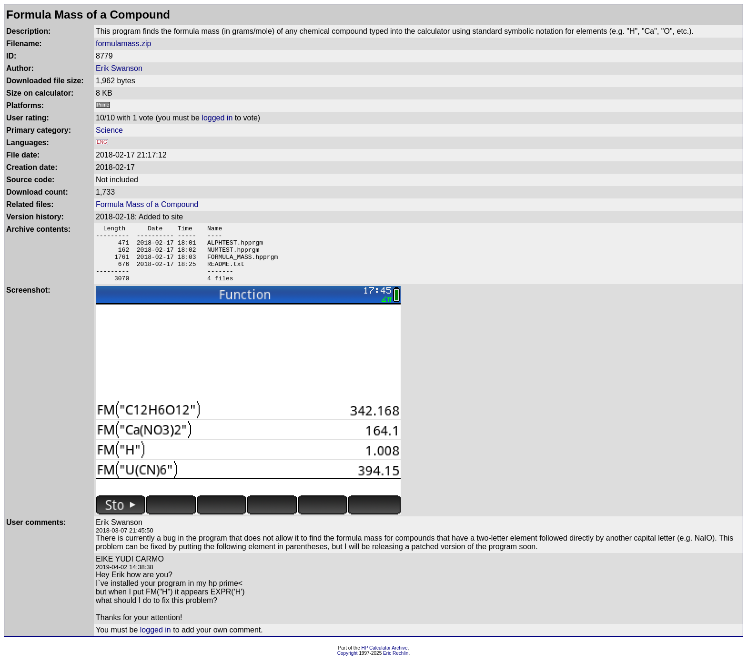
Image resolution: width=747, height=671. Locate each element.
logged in (217, 118)
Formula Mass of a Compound (147, 204)
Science (109, 130)
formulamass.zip (123, 43)
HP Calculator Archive (385, 659)
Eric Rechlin (395, 664)
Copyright (347, 664)
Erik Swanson (119, 68)
